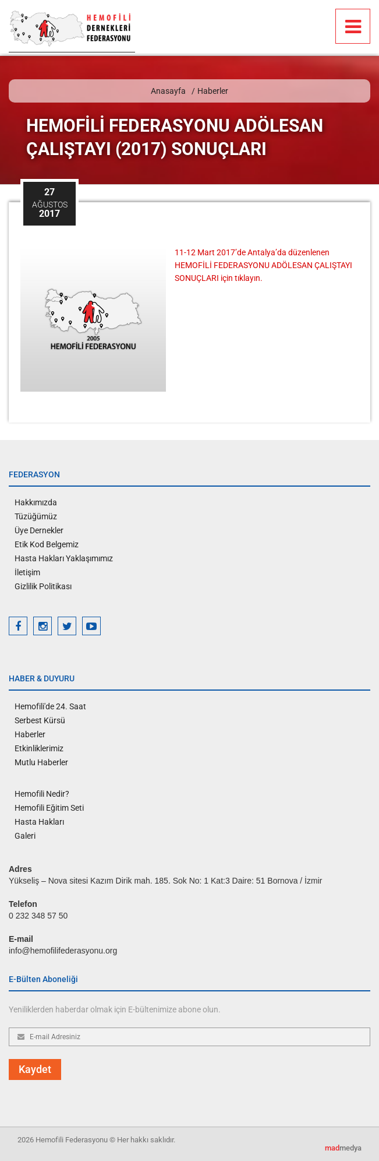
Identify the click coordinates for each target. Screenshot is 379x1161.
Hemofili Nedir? (42, 794)
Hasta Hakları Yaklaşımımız (64, 558)
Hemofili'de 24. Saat (50, 706)
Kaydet (35, 1069)
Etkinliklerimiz (39, 748)
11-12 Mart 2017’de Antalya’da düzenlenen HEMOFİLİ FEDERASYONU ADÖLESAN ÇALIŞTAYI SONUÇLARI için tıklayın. (263, 265)
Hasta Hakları (39, 822)
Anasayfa (168, 91)
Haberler (212, 91)
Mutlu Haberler (41, 762)
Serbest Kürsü (40, 720)
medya (343, 1148)
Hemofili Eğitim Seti (49, 808)
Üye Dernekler (39, 530)
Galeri (25, 836)
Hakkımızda (36, 502)
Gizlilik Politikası (43, 586)
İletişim (27, 572)
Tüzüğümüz (36, 516)
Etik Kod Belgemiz (47, 544)
